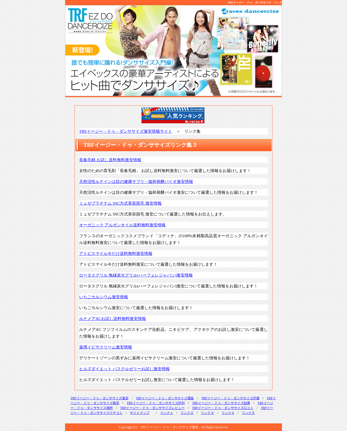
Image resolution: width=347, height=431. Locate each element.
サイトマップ (139, 413)
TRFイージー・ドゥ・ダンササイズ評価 (230, 398)
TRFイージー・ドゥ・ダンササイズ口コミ (222, 408)
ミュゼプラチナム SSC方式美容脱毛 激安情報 (120, 203)
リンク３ (207, 413)
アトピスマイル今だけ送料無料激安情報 (115, 253)
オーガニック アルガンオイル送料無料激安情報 (122, 225)
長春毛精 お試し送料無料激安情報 (110, 160)
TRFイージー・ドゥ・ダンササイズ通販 (165, 398)
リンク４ (227, 413)
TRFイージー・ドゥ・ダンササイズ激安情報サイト (125, 131)
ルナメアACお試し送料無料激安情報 (112, 318)
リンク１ (166, 413)
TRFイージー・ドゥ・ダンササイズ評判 (156, 403)
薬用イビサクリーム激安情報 (105, 347)
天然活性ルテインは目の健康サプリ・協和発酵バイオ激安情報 (136, 181)
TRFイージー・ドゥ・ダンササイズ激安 (99, 398)
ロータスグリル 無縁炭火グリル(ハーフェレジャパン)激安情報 (136, 275)
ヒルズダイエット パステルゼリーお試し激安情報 (124, 369)
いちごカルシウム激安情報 (103, 297)
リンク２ (187, 413)
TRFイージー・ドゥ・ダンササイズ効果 (221, 403)
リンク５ (248, 413)
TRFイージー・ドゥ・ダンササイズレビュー (152, 408)
